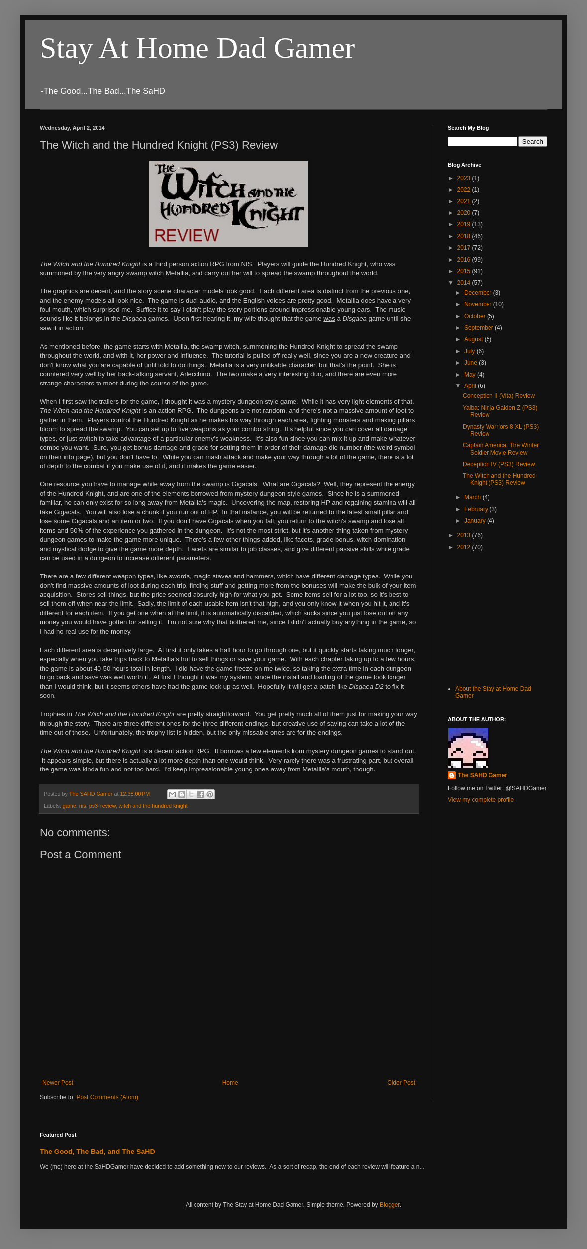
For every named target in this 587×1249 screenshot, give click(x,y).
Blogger (390, 1204)
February (476, 509)
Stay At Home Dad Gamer (197, 47)
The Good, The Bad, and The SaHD (97, 1151)
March (473, 497)
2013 (464, 535)
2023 (464, 178)
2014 (464, 282)
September (479, 327)
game (69, 806)
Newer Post (57, 1082)
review (108, 806)
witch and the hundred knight (153, 806)
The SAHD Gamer (482, 775)
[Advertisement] (497, 617)
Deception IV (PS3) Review (499, 464)
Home (230, 1082)
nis (82, 806)
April (471, 386)
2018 (464, 236)
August (474, 339)
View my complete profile (481, 799)
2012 (464, 547)
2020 (464, 212)
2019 (464, 224)
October (475, 316)
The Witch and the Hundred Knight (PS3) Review (499, 479)
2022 (464, 189)
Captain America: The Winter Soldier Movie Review (501, 449)
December (478, 292)
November (478, 304)
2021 (464, 201)
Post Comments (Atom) (107, 1097)
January (475, 520)
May (470, 374)
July (470, 351)
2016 (464, 259)
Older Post (401, 1082)
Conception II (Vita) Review (499, 395)
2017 (464, 247)
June (471, 362)
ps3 (93, 806)
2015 (464, 271)
